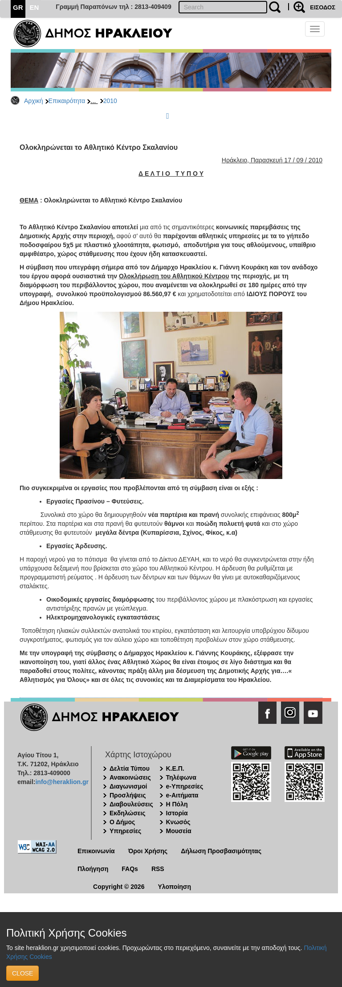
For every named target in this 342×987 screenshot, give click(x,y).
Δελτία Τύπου (130, 768)
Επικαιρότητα (67, 100)
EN (34, 7)
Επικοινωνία (96, 851)
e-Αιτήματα (182, 795)
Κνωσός (178, 822)
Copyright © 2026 (118, 886)
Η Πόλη (177, 804)
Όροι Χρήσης (148, 851)
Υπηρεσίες (125, 830)
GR (18, 7)
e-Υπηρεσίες (185, 786)
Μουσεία (178, 830)
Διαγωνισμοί (128, 786)
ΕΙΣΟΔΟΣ (322, 7)
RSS (157, 868)
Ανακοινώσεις (130, 777)
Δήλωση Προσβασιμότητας (221, 851)
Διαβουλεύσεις (131, 804)
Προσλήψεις (128, 795)
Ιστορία (177, 813)
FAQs (130, 868)
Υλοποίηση (174, 886)
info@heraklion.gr (61, 781)
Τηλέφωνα (181, 777)
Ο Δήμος (122, 822)
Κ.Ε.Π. (175, 768)
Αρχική (33, 100)
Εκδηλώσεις (128, 813)
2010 (110, 100)
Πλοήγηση (92, 868)
